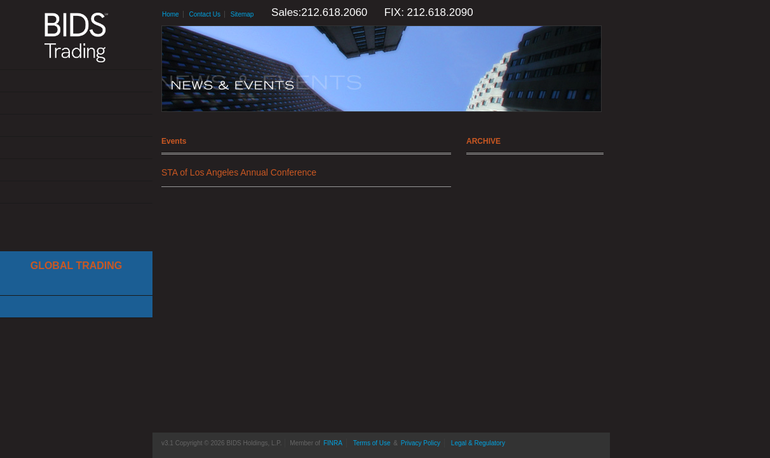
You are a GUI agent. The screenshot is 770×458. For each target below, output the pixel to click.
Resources (76, 170)
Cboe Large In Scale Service (76, 285)
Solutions (76, 103)
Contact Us (76, 192)
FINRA (332, 443)
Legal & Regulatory (478, 443)
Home (170, 14)
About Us (76, 81)
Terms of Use (372, 443)
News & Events (76, 148)
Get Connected (76, 125)
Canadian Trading (76, 307)
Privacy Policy (420, 443)
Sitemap (242, 14)
